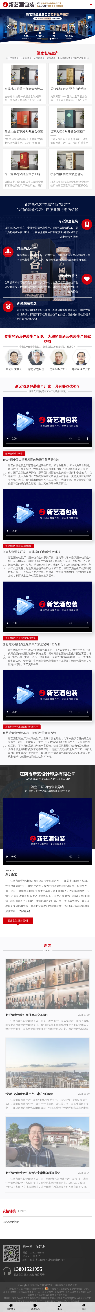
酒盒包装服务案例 (18, 920)
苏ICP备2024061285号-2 (32, 1289)
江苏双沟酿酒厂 (11, 1222)
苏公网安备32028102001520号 (75, 1289)
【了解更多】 (23, 911)
